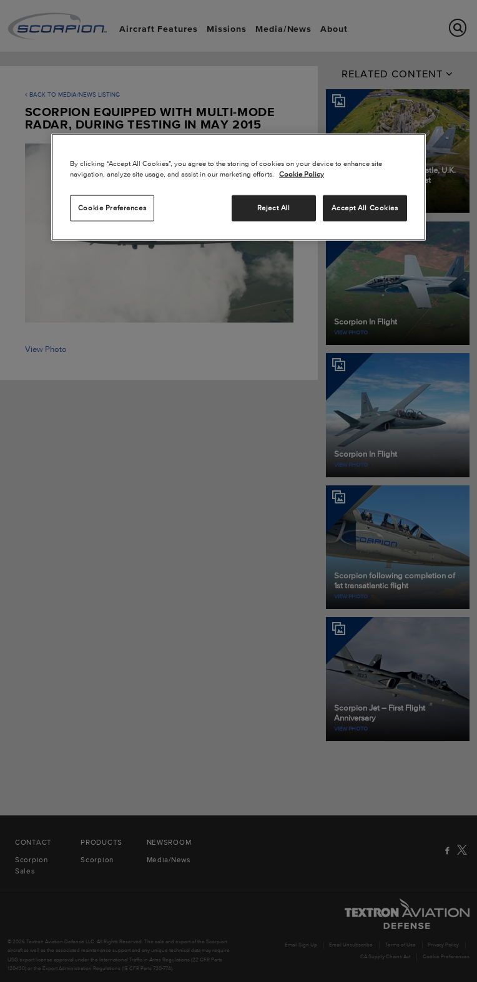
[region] (238, 187)
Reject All (273, 207)
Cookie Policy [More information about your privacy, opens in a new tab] (301, 174)
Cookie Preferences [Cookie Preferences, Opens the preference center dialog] (112, 207)
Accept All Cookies (365, 207)
